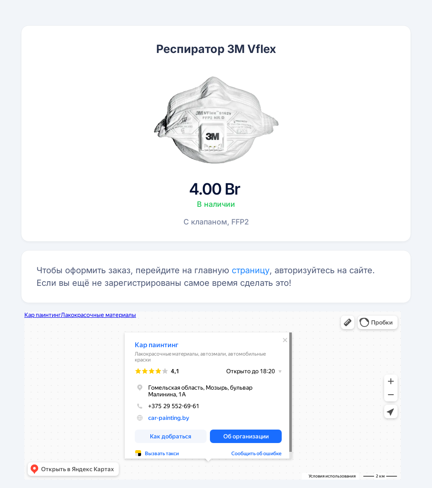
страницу (251, 270)
